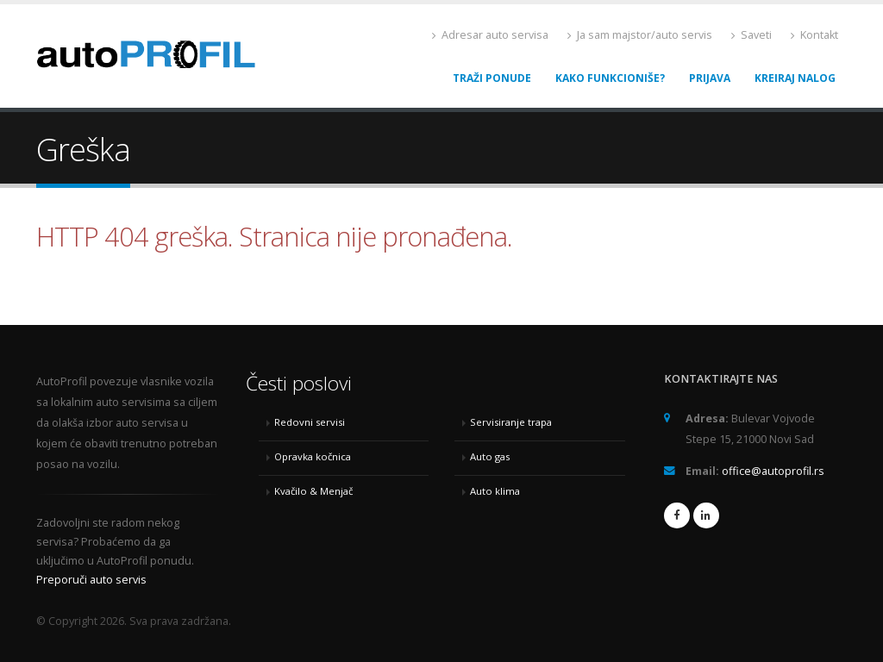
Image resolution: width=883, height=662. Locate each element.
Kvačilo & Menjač (313, 490)
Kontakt (814, 35)
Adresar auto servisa (490, 35)
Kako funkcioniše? (610, 78)
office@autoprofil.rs (773, 471)
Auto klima (495, 490)
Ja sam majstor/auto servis (639, 35)
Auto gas (490, 456)
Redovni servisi (309, 421)
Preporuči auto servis (91, 579)
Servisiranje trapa (511, 421)
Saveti (751, 35)
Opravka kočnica (312, 456)
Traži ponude (492, 78)
